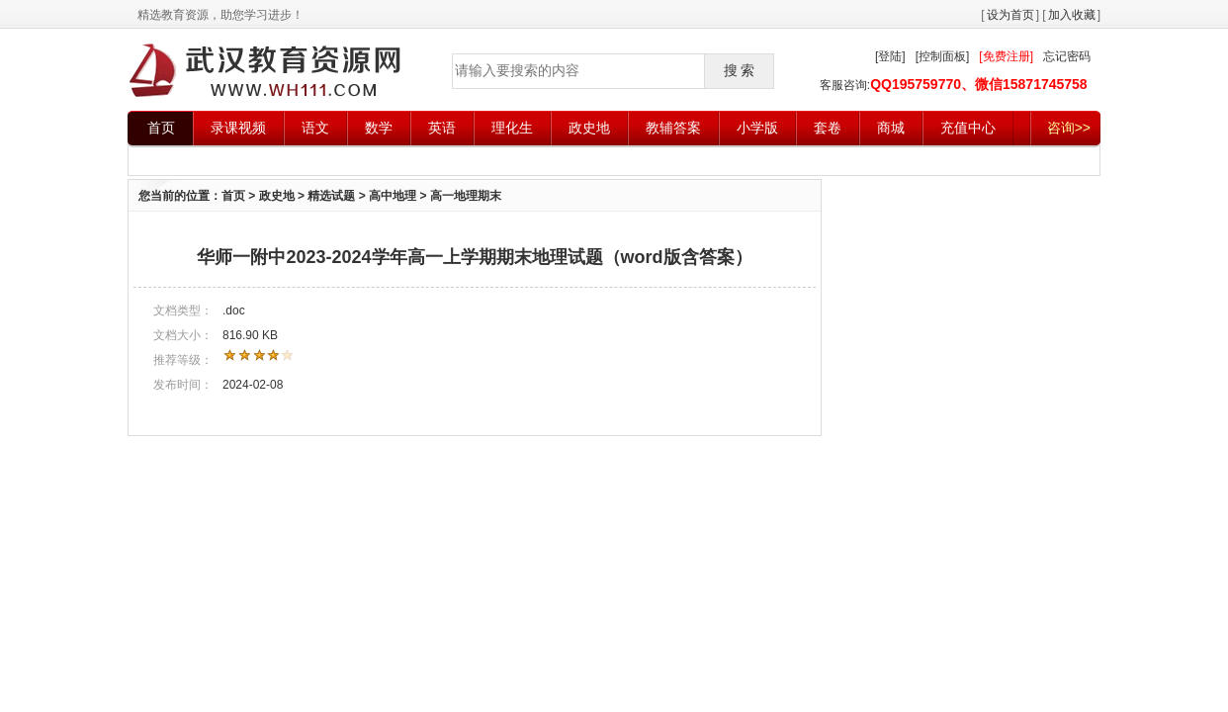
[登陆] (890, 56)
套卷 (827, 127)
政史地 (589, 127)
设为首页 (1010, 15)
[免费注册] (1006, 56)
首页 (161, 127)
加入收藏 (1072, 15)
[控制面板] (943, 56)
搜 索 (739, 70)
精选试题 (331, 196)
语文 (315, 127)
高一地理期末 (465, 196)
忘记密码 (1067, 56)
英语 (442, 127)
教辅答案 (673, 127)
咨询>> (1069, 127)
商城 (891, 127)
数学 (379, 127)
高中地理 (392, 196)
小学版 (757, 127)
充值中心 (968, 127)
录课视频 (238, 127)
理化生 (512, 127)
